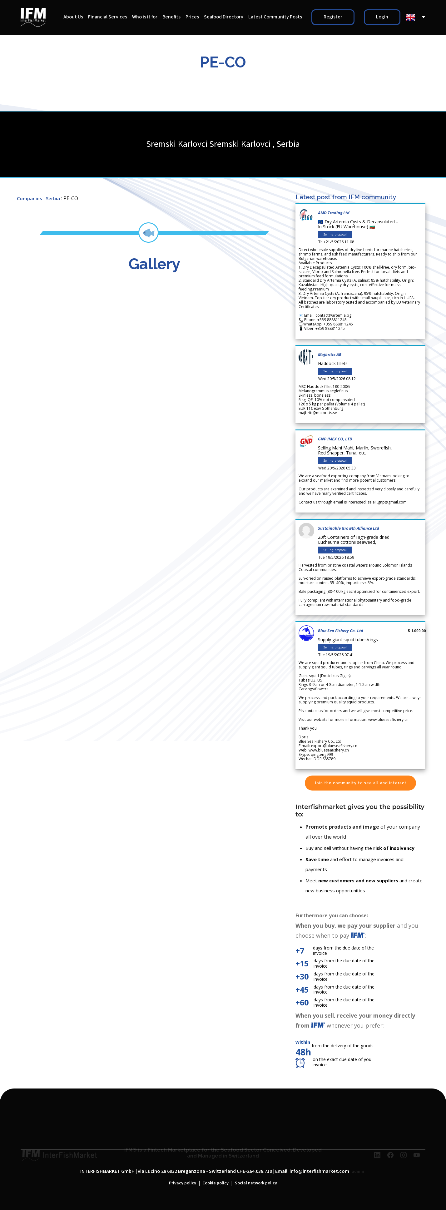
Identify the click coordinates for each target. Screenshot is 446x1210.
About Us (73, 17)
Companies (29, 198)
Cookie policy (215, 1183)
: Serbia (51, 198)
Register (333, 17)
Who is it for (144, 17)
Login (382, 17)
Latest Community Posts (275, 17)
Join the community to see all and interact (360, 783)
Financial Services (107, 17)
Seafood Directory (223, 17)
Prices (192, 17)
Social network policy (256, 1183)
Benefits (171, 17)
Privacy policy (182, 1183)
